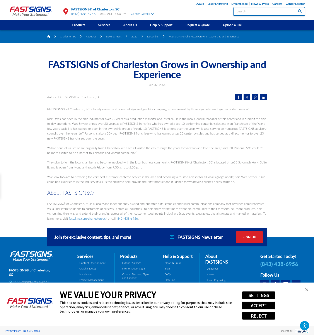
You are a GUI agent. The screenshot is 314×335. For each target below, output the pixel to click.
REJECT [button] (259, 316)
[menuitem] (79, 25)
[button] (304, 325)
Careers (277, 3)
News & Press (260, 3)
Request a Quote (198, 25)
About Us (130, 25)
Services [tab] (85, 256)
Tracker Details (31, 330)
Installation (85, 274)
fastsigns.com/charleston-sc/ (88, 218)
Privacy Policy (13, 330)
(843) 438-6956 (83, 14)
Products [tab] (129, 256)
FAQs (168, 274)
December (153, 36)
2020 (134, 36)
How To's (170, 279)
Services (104, 25)
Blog (167, 268)
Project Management (91, 279)
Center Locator (295, 3)
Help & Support (161, 25)
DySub (200, 3)
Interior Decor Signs (133, 268)
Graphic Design (88, 268)
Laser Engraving (218, 3)
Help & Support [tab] (178, 256)
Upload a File (232, 25)
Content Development (92, 262)
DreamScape (239, 3)
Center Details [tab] (142, 13)
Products (78, 25)
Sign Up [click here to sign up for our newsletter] (249, 237)
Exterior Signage (131, 262)
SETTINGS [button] (258, 295)
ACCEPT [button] (258, 306)
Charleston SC (68, 36)
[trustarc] (301, 330)
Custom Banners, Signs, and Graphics (135, 276)
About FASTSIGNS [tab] (216, 259)
